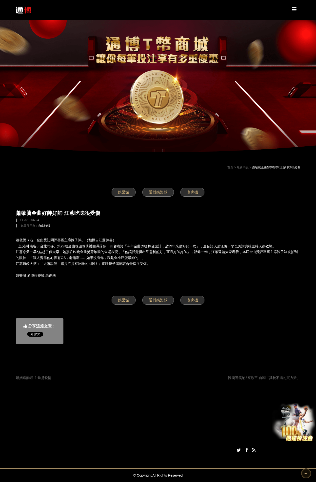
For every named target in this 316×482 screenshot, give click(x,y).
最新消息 (243, 167)
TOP (306, 473)
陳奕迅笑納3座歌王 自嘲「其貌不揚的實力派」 (264, 378)
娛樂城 (123, 192)
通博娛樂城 (158, 192)
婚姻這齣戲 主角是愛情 (33, 378)
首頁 (230, 167)
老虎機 (192, 192)
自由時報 (44, 225)
